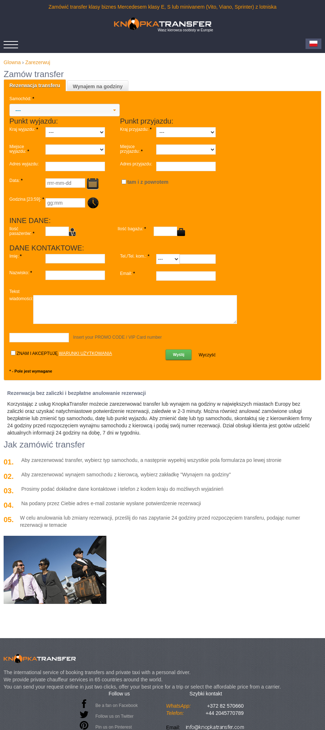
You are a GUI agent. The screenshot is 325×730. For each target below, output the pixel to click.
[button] (64, 110)
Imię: (16, 256)
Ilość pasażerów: (22, 231)
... (93, 203)
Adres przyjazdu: (136, 164)
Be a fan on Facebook (117, 705)
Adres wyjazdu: (24, 164)
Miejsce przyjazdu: (132, 149)
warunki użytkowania (85, 353)
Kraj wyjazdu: (24, 129)
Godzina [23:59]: (27, 199)
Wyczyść (207, 354)
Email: (128, 273)
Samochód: (22, 98)
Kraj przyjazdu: (136, 129)
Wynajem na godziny (98, 86)
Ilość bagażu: (132, 229)
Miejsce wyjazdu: (19, 149)
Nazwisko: (21, 273)
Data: (16, 180)
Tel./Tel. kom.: (135, 256)
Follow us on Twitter (115, 716)
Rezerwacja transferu (34, 85)
